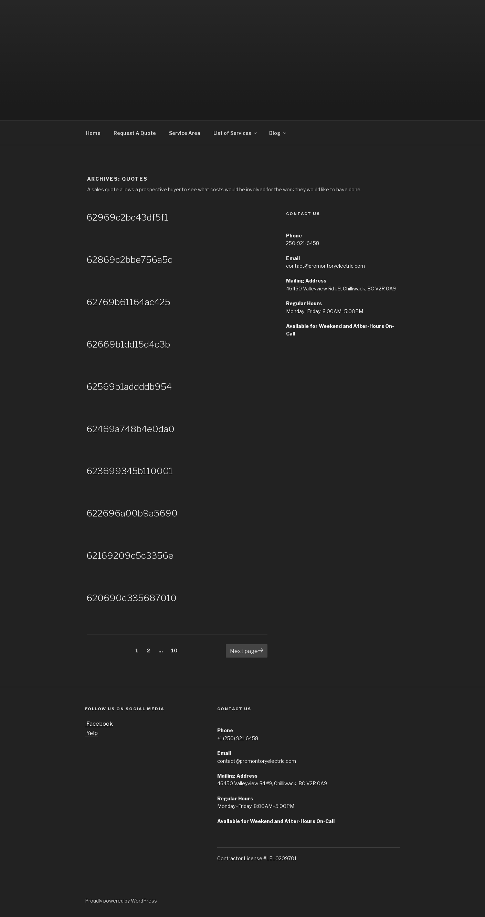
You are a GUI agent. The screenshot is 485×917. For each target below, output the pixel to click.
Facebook (99, 723)
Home (93, 133)
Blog (278, 133)
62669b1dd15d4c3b (128, 344)
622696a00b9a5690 (132, 513)
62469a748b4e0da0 (130, 429)
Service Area (184, 133)
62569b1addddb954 (129, 386)
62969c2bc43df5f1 (127, 217)
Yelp (91, 732)
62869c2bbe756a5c (129, 259)
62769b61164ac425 (128, 302)
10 (176, 650)
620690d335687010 (131, 598)
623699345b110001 (129, 471)
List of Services (235, 133)
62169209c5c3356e (129, 555)
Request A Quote (135, 133)
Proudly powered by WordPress (121, 901)
